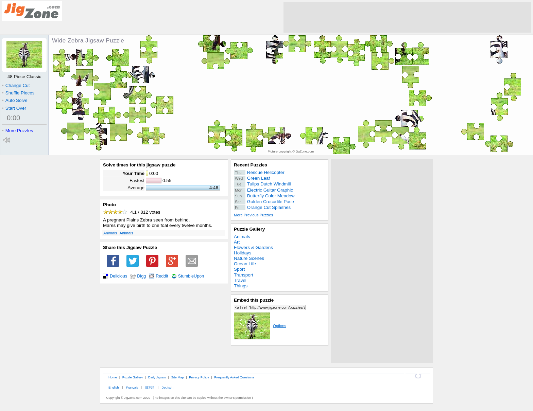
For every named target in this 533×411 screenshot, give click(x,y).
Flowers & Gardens (253, 247)
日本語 (149, 387)
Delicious (118, 276)
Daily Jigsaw (157, 377)
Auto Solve (15, 100)
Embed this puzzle (254, 300)
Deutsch (167, 387)
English (113, 387)
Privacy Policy (199, 377)
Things (240, 285)
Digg (141, 276)
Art (237, 242)
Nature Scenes (249, 258)
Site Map (177, 377)
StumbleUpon (191, 276)
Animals (110, 233)
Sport (239, 269)
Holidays (243, 252)
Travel (240, 280)
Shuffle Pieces (18, 92)
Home (112, 377)
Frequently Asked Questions (234, 377)
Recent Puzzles (250, 164)
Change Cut (16, 85)
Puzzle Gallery (249, 229)
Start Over (14, 108)
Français (132, 387)
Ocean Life (245, 263)
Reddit (162, 276)
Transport (243, 275)
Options (260, 326)
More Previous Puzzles (253, 215)
